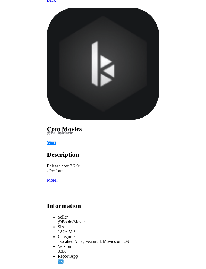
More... (53, 180)
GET (51, 143)
